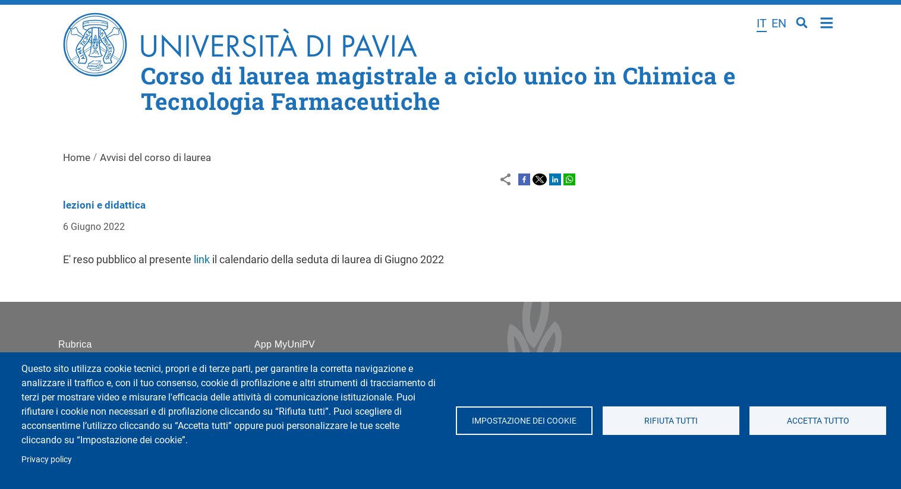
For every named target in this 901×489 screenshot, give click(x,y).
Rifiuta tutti (671, 420)
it (762, 23)
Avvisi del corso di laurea (155, 157)
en (778, 23)
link (203, 259)
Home (827, 21)
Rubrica (75, 344)
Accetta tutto (818, 420)
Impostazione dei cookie (524, 420)
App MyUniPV (284, 344)
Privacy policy (46, 459)
